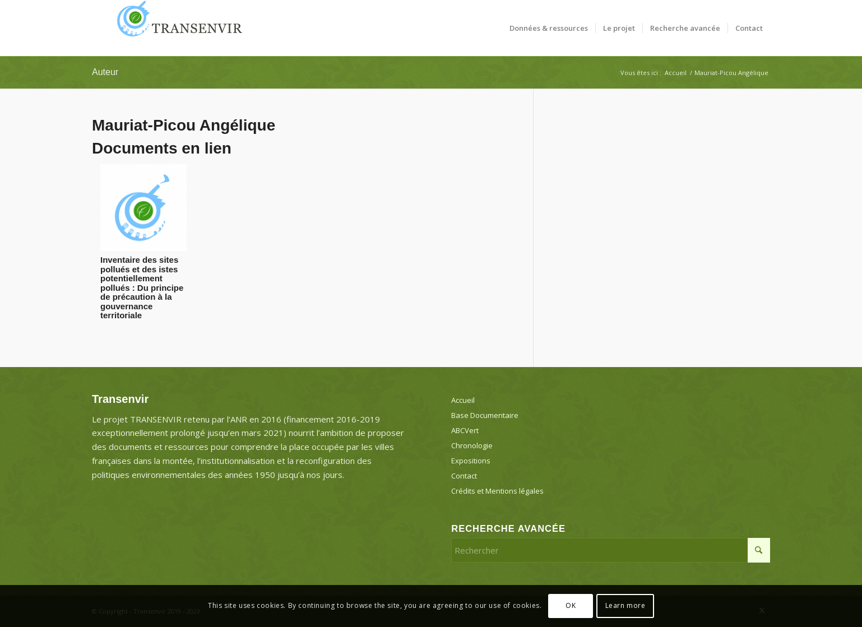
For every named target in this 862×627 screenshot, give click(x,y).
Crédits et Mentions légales (497, 491)
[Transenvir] (176, 28)
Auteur (105, 72)
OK (571, 605)
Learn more (625, 605)
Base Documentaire (484, 415)
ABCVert (465, 430)
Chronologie (472, 445)
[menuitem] (548, 28)
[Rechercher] (610, 550)
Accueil (463, 400)
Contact (464, 476)
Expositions (470, 461)
